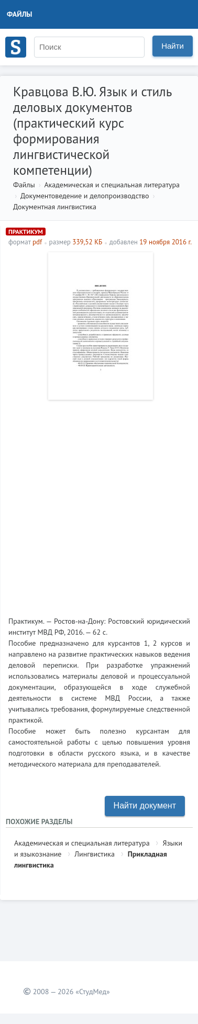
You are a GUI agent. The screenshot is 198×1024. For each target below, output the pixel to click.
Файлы (19, 14)
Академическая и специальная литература (112, 184)
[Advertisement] (99, 504)
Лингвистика (94, 854)
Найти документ (145, 805)
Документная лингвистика (54, 206)
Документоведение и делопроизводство (84, 195)
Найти (172, 45)
